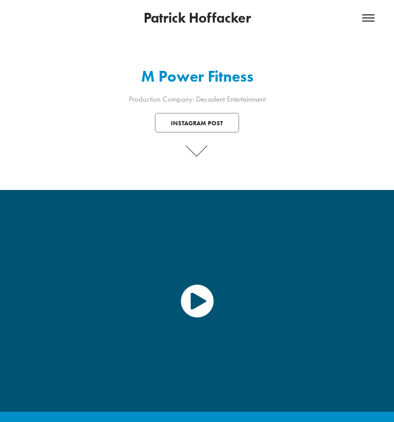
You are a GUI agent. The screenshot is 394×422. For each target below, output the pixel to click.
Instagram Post (197, 123)
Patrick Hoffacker (197, 17)
